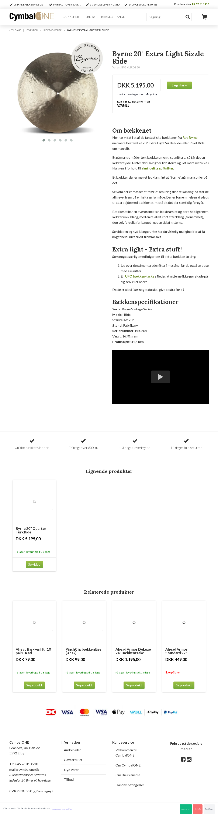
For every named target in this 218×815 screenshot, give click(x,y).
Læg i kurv (179, 85)
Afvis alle (198, 809)
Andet (122, 16)
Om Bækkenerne (127, 775)
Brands (107, 16)
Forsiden (32, 30)
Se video (34, 564)
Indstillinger (209, 809)
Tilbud (69, 779)
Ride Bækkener (53, 30)
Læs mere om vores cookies (62, 809)
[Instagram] (189, 759)
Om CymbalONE (128, 765)
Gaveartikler (73, 760)
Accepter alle (185, 809)
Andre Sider (72, 750)
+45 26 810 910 (26, 764)
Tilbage (16, 30)
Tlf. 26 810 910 (200, 4)
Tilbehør (90, 16)
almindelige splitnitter (157, 168)
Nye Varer (71, 770)
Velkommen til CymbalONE (125, 752)
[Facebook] (183, 759)
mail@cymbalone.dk (30, 774)
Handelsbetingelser (129, 785)
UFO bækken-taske (139, 276)
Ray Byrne (190, 137)
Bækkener (71, 16)
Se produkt (34, 685)
